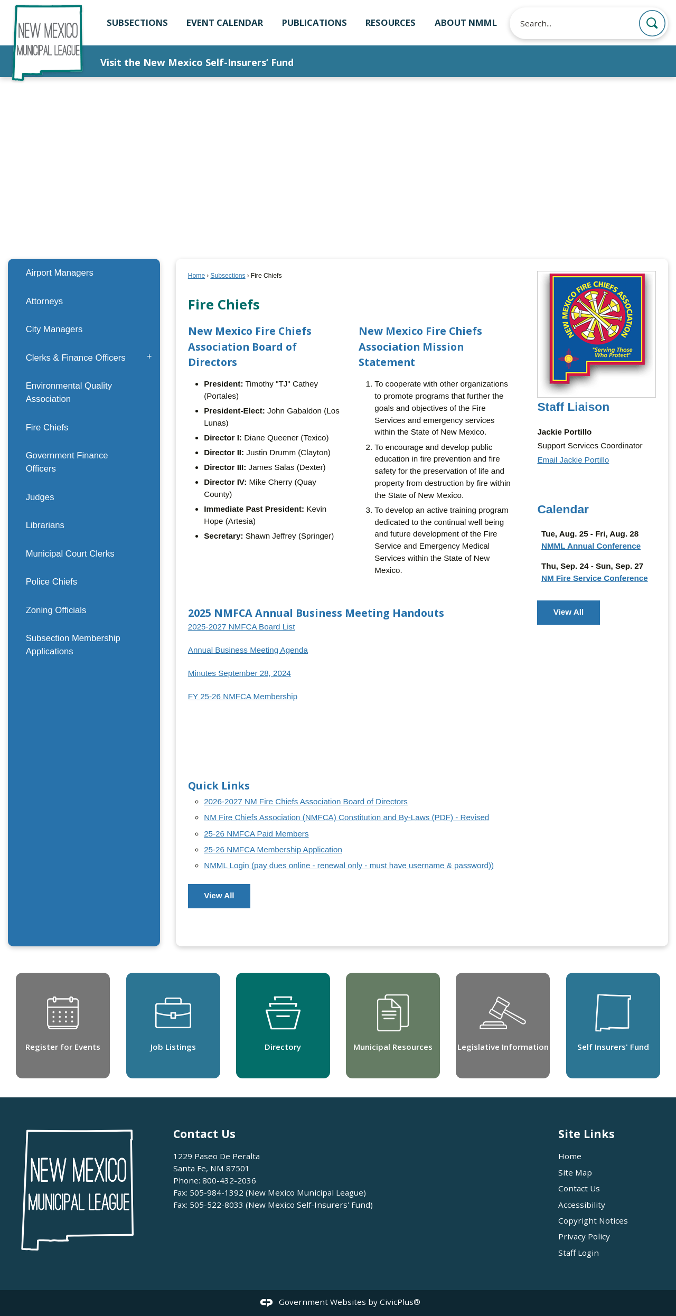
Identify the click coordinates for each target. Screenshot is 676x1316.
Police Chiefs (51, 582)
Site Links (586, 1133)
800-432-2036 (229, 1180)
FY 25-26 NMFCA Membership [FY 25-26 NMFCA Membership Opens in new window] (242, 696)
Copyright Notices (593, 1220)
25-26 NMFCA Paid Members (256, 833)
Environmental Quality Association (69, 392)
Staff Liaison (573, 406)
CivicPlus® (400, 1301)
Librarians (45, 525)
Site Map (575, 1172)
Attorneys (44, 301)
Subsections (227, 275)
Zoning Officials (56, 610)
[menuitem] (83, 273)
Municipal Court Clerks (70, 554)
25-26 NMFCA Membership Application (273, 849)
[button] (652, 23)
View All (219, 895)
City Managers (54, 329)
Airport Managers (59, 273)
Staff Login (578, 1252)
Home (196, 275)
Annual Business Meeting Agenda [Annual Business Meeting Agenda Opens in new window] (248, 649)
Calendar (563, 509)
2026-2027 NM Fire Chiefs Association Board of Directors (306, 801)
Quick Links (219, 785)
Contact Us (579, 1188)
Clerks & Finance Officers (76, 358)
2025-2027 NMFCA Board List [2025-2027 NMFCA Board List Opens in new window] (241, 626)
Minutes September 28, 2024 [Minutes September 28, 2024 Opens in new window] (239, 673)
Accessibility (581, 1204)
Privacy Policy (584, 1236)
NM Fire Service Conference (594, 578)
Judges (40, 497)
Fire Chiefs (47, 427)
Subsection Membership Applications (73, 644)
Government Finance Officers (67, 462)
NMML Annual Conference (591, 545)
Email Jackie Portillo (573, 459)
